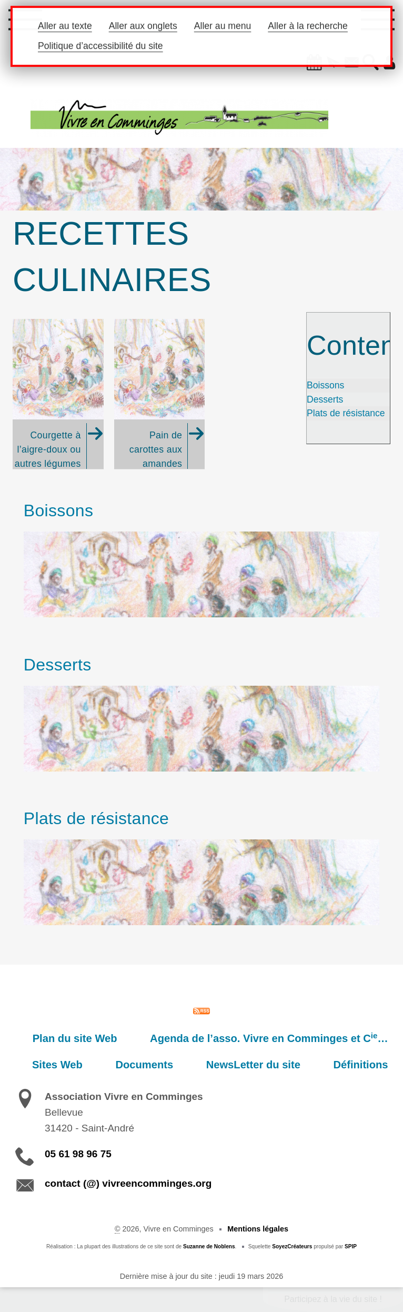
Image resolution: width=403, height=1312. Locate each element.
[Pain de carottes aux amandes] (159, 394)
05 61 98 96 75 (78, 1153)
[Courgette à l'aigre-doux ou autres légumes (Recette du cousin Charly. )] (58, 394)
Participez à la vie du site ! (333, 1299)
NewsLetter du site (266, 1064)
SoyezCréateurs (292, 1246)
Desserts (325, 399)
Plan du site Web (88, 1038)
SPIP (351, 1246)
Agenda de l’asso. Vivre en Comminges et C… (273, 1038)
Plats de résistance (346, 413)
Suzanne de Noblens (209, 1246)
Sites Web (88, 1064)
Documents (166, 1064)
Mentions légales (257, 1229)
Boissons (325, 385)
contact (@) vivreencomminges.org (128, 1183)
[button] (308, 63)
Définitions (365, 1064)
